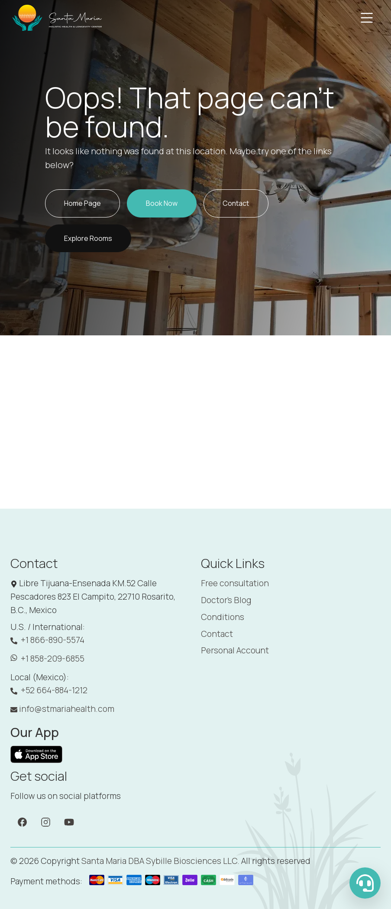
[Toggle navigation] (367, 18)
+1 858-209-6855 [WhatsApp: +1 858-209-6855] (47, 659)
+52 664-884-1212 (48, 690)
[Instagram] (45, 821)
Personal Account (235, 650)
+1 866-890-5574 (47, 640)
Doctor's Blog (226, 600)
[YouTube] (69, 821)
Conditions (222, 617)
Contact (217, 634)
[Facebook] (22, 821)
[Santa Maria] (57, 18)
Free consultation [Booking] (235, 583)
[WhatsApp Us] (365, 883)
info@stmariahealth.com (62, 708)
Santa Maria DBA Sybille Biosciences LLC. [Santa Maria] (160, 861)
